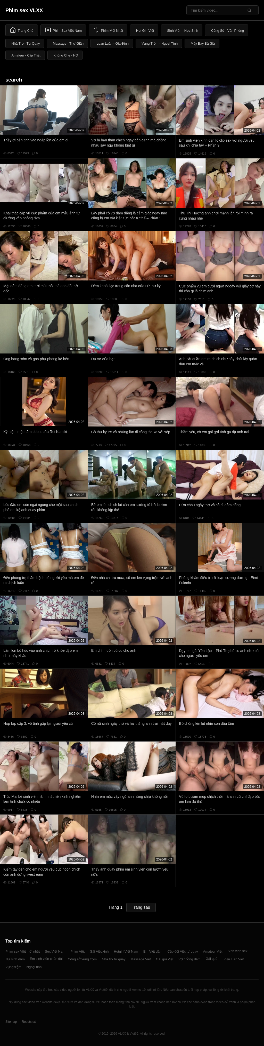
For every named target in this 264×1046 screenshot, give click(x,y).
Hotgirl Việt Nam (126, 951)
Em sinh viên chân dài (46, 959)
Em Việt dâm (152, 951)
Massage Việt (141, 959)
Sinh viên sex (237, 951)
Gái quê (212, 959)
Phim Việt (77, 951)
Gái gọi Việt (165, 959)
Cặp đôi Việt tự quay (183, 951)
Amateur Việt (212, 951)
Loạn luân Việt (233, 959)
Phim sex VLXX (24, 10)
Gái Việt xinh (99, 951)
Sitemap (11, 1022)
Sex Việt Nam (55, 951)
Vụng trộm (13, 967)
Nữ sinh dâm (15, 959)
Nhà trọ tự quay (113, 959)
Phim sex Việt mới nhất (22, 951)
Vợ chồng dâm (189, 959)
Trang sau (141, 907)
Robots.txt (29, 1022)
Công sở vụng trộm (82, 959)
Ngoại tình (34, 967)
